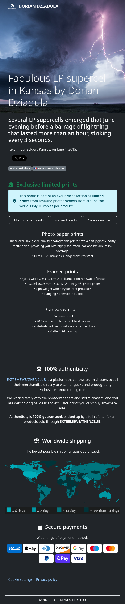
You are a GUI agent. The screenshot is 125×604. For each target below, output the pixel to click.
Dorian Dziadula (33, 6)
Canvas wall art (100, 220)
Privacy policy (46, 579)
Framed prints (66, 220)
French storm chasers (49, 168)
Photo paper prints (29, 220)
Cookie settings (20, 579)
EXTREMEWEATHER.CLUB (26, 379)
